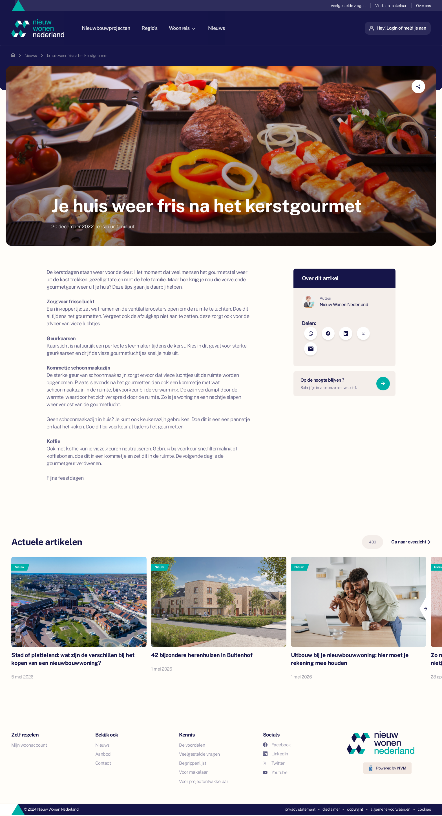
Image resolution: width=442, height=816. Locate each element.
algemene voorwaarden (390, 809)
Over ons (423, 5)
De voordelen (192, 745)
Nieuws (221, 28)
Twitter (274, 763)
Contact (103, 763)
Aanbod (103, 754)
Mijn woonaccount (29, 745)
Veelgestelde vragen (348, 5)
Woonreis (187, 28)
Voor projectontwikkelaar (203, 781)
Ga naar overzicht (410, 542)
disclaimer (331, 809)
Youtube (275, 772)
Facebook (277, 745)
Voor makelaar (193, 772)
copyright (355, 809)
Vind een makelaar (390, 5)
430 (372, 542)
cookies (424, 809)
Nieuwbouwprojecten (111, 28)
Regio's (155, 28)
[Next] (425, 609)
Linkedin (275, 754)
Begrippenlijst (192, 763)
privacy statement (300, 809)
